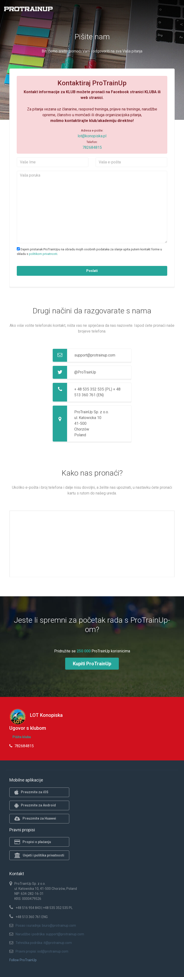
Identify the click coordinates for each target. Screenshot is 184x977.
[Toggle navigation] (177, 10)
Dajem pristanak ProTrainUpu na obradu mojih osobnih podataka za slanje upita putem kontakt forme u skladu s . (89, 251)
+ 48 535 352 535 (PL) (93, 389)
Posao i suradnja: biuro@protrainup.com (46, 925)
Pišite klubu (21, 737)
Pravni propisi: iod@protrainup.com (42, 951)
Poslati (92, 271)
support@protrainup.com (94, 355)
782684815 (92, 147)
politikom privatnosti (43, 254)
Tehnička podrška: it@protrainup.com (44, 943)
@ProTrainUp (85, 372)
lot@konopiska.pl (92, 136)
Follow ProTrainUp (23, 960)
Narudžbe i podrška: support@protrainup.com (50, 934)
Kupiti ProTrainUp (92, 664)
